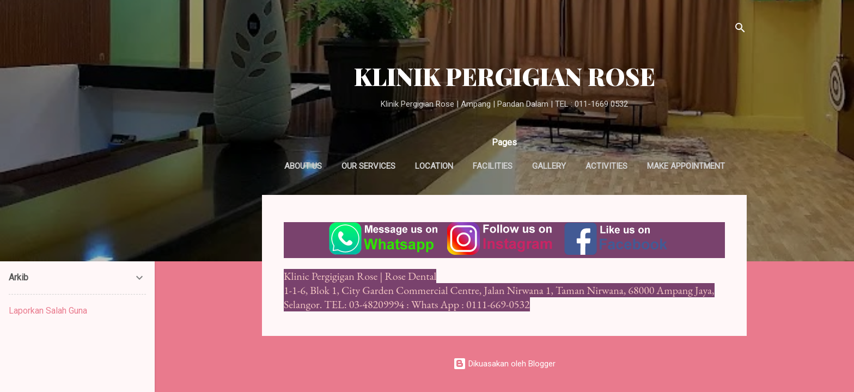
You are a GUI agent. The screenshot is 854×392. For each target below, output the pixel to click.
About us (303, 166)
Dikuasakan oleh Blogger (504, 364)
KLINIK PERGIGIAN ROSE (504, 76)
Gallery (549, 166)
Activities (606, 166)
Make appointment (686, 166)
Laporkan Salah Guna (48, 310)
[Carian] (740, 29)
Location (434, 166)
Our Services (368, 166)
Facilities (493, 166)
